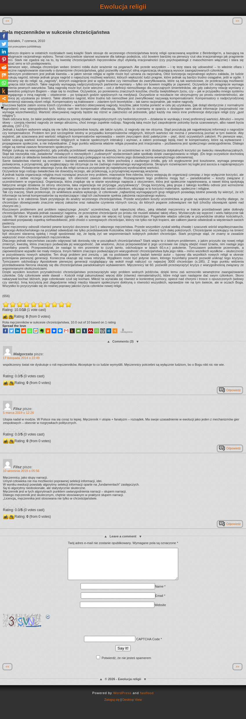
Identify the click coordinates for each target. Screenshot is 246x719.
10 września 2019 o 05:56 (21, 471)
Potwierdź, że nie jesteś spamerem (123, 664)
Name (159, 592)
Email (159, 601)
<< (7, 21)
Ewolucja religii (123, 6)
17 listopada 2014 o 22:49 (21, 358)
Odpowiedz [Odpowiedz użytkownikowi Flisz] (233, 448)
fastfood (147, 699)
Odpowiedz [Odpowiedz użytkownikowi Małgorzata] (233, 390)
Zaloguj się (112, 705)
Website (160, 611)
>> (237, 21)
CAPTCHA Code (148, 645)
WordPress (122, 699)
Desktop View (132, 705)
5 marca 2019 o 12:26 (18, 412)
